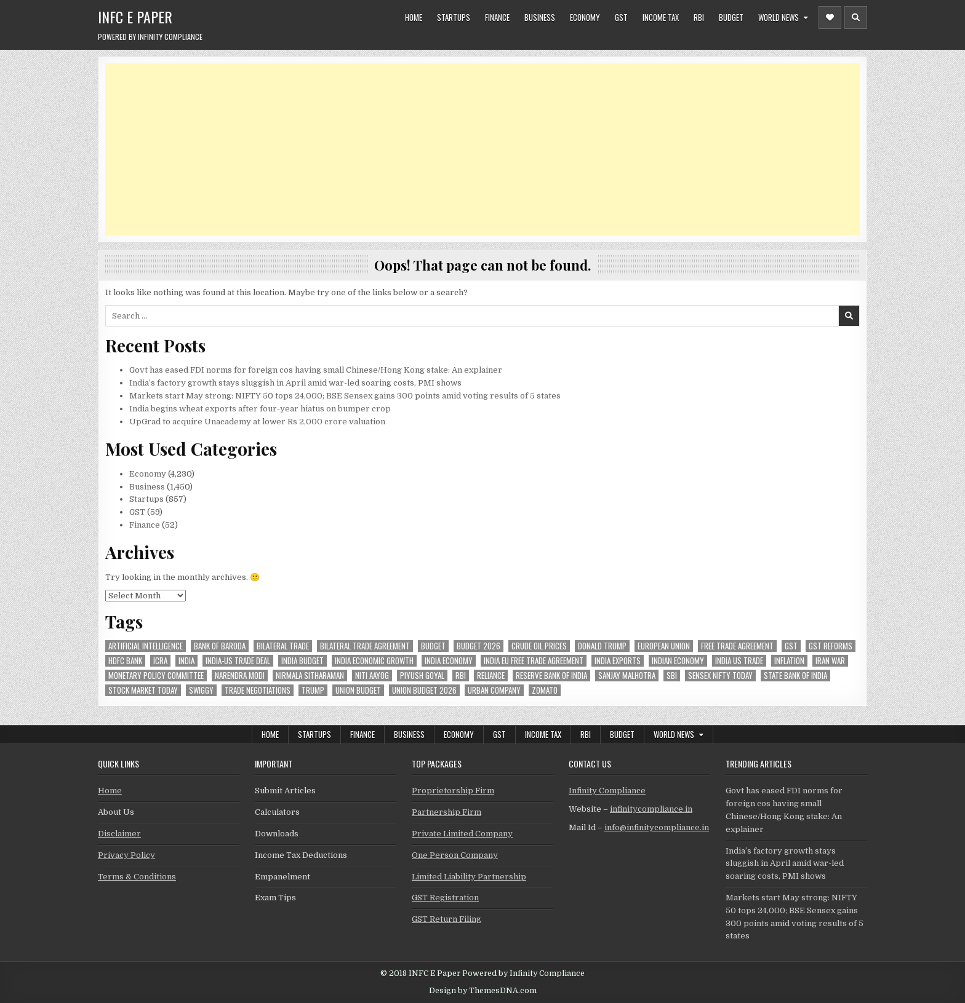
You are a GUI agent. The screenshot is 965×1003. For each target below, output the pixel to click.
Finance (497, 17)
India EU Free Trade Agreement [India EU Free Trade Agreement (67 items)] (533, 661)
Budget (731, 17)
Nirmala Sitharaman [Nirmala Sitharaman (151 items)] (310, 675)
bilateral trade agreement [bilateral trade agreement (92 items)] (365, 646)
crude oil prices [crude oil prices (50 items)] (539, 646)
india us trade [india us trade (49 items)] (739, 661)
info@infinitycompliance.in (656, 827)
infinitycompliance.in (651, 809)
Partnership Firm (446, 812)
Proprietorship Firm (453, 790)
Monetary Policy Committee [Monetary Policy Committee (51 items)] (156, 675)
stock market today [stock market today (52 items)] (143, 690)
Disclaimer (119, 833)
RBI (699, 17)
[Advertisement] (474, 149)
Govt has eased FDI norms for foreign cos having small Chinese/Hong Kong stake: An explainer (315, 370)
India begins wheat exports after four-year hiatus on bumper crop (260, 408)
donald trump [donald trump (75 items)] (602, 646)
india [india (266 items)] (186, 661)
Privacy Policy (126, 855)
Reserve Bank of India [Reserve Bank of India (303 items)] (551, 675)
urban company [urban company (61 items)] (494, 690)
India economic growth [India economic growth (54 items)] (374, 661)
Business (539, 17)
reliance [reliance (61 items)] (491, 675)
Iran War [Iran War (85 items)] (830, 661)
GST (621, 17)
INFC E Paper (135, 17)
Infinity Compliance (607, 790)
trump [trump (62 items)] (313, 690)
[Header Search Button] (855, 17)
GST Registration (445, 897)
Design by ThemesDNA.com (483, 990)
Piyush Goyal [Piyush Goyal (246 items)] (422, 675)
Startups (453, 17)
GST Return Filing (446, 919)
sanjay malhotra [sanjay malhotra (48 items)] (626, 675)
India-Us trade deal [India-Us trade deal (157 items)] (238, 661)
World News (778, 17)
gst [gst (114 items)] (791, 646)
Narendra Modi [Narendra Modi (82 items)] (240, 675)
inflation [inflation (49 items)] (789, 661)
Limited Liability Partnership (469, 876)
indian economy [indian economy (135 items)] (678, 661)
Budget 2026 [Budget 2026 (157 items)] (478, 646)
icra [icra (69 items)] (160, 661)
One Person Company (455, 855)
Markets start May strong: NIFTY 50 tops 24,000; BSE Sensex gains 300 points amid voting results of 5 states (345, 395)
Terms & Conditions (137, 876)
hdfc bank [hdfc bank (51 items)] (125, 661)
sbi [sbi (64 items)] (672, 675)
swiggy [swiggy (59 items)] (201, 690)
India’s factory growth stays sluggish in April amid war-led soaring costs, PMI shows (295, 382)
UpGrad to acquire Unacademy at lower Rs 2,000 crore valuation (257, 421)
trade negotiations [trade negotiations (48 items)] (257, 690)
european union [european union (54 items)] (664, 646)
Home (413, 17)
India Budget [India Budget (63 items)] (302, 661)
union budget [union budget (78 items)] (358, 690)
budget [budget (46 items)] (433, 646)
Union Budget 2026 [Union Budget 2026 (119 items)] (424, 690)
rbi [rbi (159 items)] (460, 675)
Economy (585, 17)
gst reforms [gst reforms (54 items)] (830, 646)
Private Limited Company (462, 833)
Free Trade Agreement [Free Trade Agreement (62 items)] (737, 646)
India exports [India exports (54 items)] (618, 661)
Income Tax (661, 17)
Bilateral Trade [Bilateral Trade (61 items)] (283, 646)
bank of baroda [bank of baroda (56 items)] (220, 646)
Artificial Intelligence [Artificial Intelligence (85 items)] (145, 646)
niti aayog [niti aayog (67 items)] (372, 675)
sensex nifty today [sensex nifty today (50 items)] (720, 675)
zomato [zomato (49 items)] (545, 690)
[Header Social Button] (830, 17)
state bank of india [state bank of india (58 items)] (795, 675)
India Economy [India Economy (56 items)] (449, 661)
